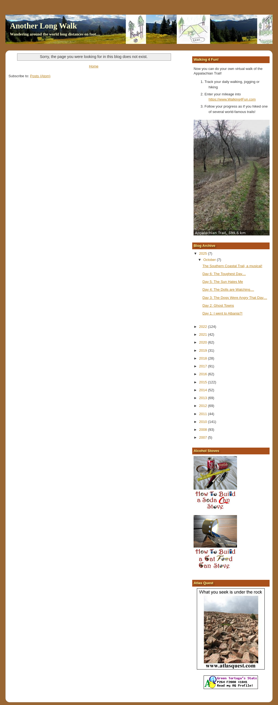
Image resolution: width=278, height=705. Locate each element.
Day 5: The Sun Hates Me (223, 282)
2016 (203, 374)
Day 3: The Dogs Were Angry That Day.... (235, 298)
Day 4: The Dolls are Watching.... (228, 289)
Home (94, 66)
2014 (203, 390)
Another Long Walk (43, 25)
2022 (203, 327)
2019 (203, 350)
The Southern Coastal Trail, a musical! (232, 266)
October (210, 260)
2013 (203, 398)
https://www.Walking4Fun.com (232, 99)
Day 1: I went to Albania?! (222, 313)
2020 (203, 342)
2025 (203, 253)
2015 (203, 382)
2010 (203, 422)
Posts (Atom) (40, 76)
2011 (203, 414)
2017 (203, 366)
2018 (203, 358)
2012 (203, 406)
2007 (203, 437)
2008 (203, 430)
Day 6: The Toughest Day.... (224, 274)
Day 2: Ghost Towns (218, 305)
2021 (203, 334)
